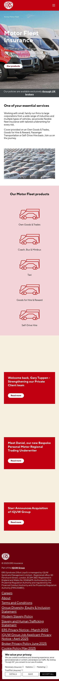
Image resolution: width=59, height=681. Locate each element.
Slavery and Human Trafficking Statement (23, 623)
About (6, 598)
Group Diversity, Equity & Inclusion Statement (26, 610)
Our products (13, 66)
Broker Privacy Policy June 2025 (24, 644)
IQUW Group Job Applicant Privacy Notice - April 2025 (26, 637)
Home (6, 17)
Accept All (48, 674)
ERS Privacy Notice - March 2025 (25, 630)
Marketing (41, 667)
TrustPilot (13, 670)
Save (30, 674)
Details (13, 674)
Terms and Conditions (17, 603)
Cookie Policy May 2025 (19, 648)
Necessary (13, 667)
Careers (7, 593)
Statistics (29, 667)
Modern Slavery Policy (17, 616)
